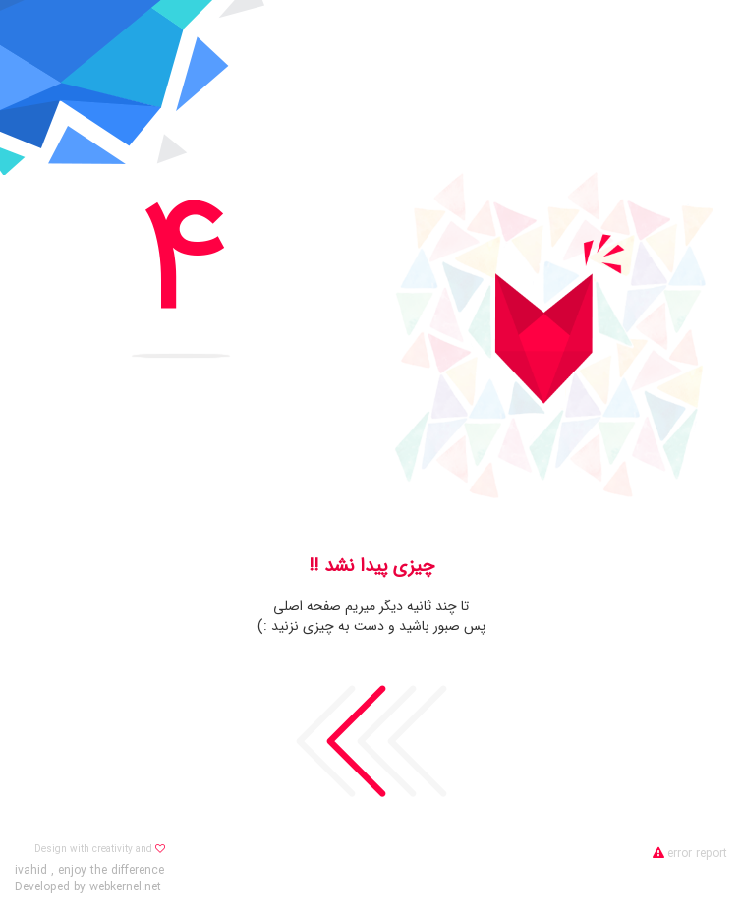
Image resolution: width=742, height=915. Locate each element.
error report (690, 853)
